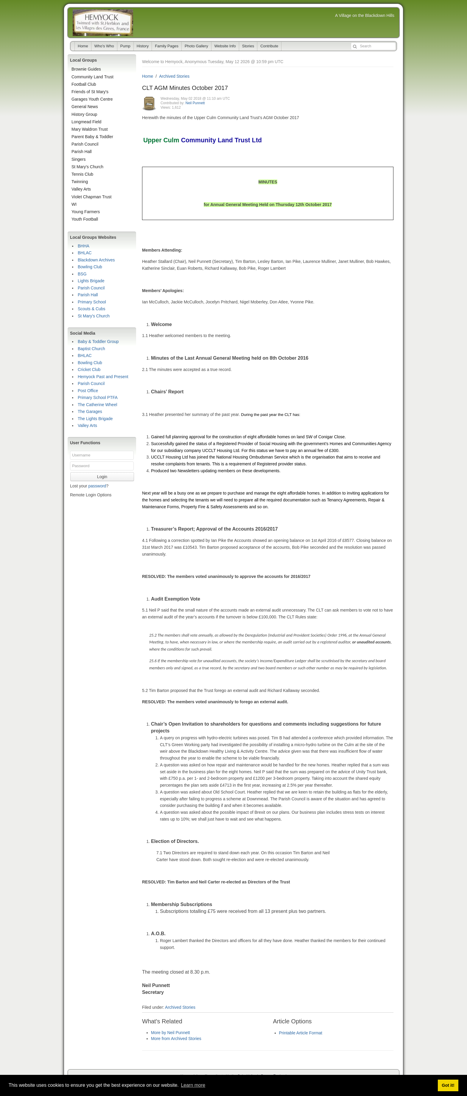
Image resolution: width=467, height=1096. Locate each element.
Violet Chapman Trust (91, 196)
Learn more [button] (193, 1085)
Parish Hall (81, 151)
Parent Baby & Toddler (92, 136)
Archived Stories (174, 76)
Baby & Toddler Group (98, 341)
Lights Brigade (91, 280)
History (143, 46)
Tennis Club (82, 174)
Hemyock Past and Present (103, 376)
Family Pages (166, 46)
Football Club (83, 84)
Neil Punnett (195, 103)
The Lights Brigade (95, 418)
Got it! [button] (448, 1085)
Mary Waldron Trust (89, 129)
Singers (78, 159)
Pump (125, 46)
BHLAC (85, 252)
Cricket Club (89, 369)
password (97, 486)
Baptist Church (91, 348)
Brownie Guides (86, 69)
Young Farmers (85, 211)
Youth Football (84, 219)
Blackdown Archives (96, 260)
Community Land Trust (92, 76)
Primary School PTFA (98, 397)
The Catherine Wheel (97, 404)
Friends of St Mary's (89, 91)
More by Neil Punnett (170, 1032)
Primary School (92, 302)
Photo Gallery (196, 46)
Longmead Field (86, 121)
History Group (84, 114)
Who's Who (104, 46)
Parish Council (84, 144)
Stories (248, 46)
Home (83, 46)
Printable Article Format (301, 1032)
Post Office (88, 390)
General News (84, 106)
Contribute (269, 46)
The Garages (90, 411)
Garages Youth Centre (92, 99)
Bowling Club (90, 266)
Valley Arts (81, 189)
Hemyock (103, 22)
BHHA (83, 246)
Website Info (225, 46)
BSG (82, 274)
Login (102, 476)
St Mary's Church (87, 166)
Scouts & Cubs (91, 308)
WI (74, 204)
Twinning (79, 181)
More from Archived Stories (176, 1038)
